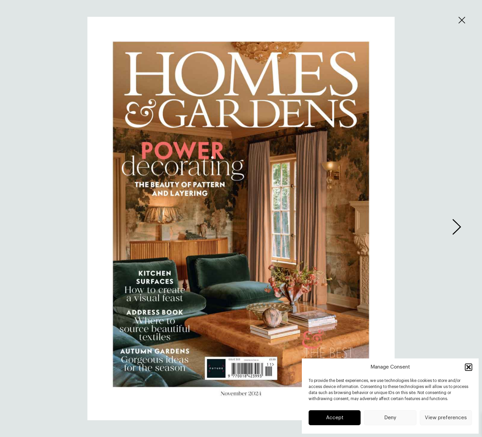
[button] (468, 367)
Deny (390, 417)
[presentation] (456, 227)
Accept (335, 417)
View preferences (446, 417)
